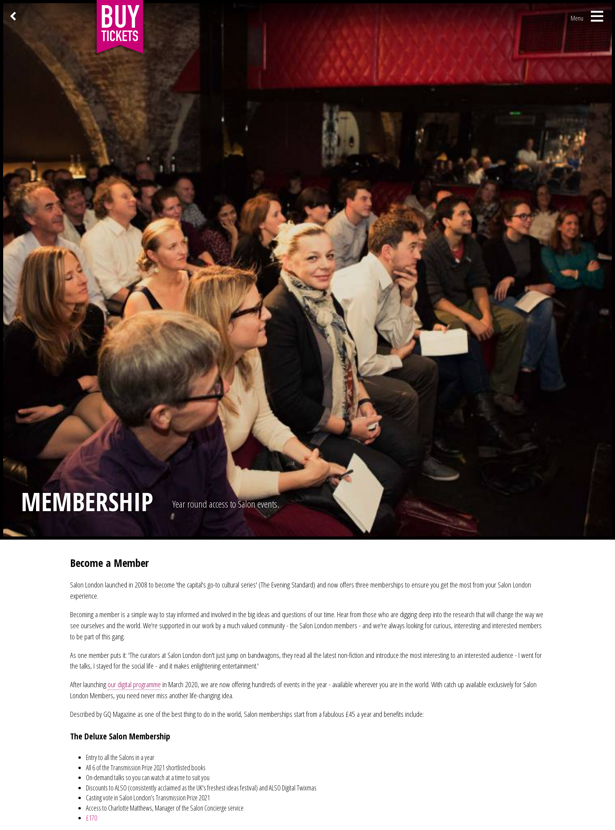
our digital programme (134, 684)
